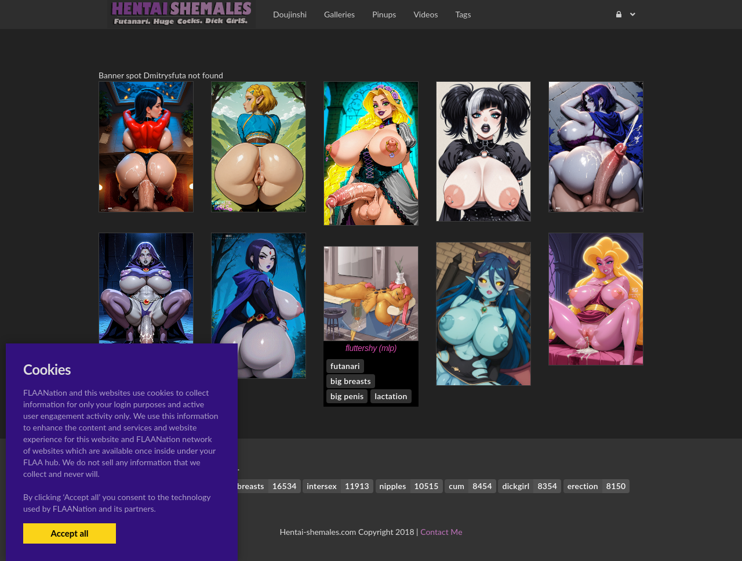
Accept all (69, 533)
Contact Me (441, 532)
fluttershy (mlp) (371, 348)
